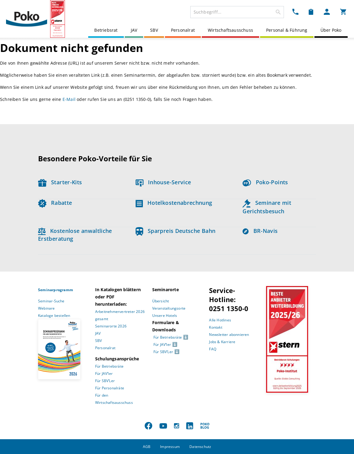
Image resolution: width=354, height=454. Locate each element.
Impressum (170, 446)
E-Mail (69, 99)
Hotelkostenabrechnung (174, 202)
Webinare (46, 308)
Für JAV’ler (104, 373)
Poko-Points (265, 182)
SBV (154, 30)
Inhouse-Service (163, 182)
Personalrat (183, 30)
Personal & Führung (286, 30)
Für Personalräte (109, 388)
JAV (134, 30)
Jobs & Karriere (222, 341)
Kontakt (215, 327)
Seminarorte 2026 (111, 326)
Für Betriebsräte (109, 366)
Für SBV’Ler (105, 380)
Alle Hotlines (220, 320)
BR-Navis (260, 230)
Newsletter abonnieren (229, 334)
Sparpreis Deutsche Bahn (176, 230)
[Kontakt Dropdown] (295, 11)
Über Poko (331, 30)
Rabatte (55, 202)
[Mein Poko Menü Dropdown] (327, 11)
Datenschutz (200, 446)
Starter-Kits (60, 182)
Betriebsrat (105, 30)
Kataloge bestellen (54, 315)
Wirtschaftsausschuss (230, 30)
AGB (147, 446)
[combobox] (237, 12)
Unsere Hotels (164, 315)
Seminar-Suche (51, 301)
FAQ (212, 349)
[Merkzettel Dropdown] (311, 11)
